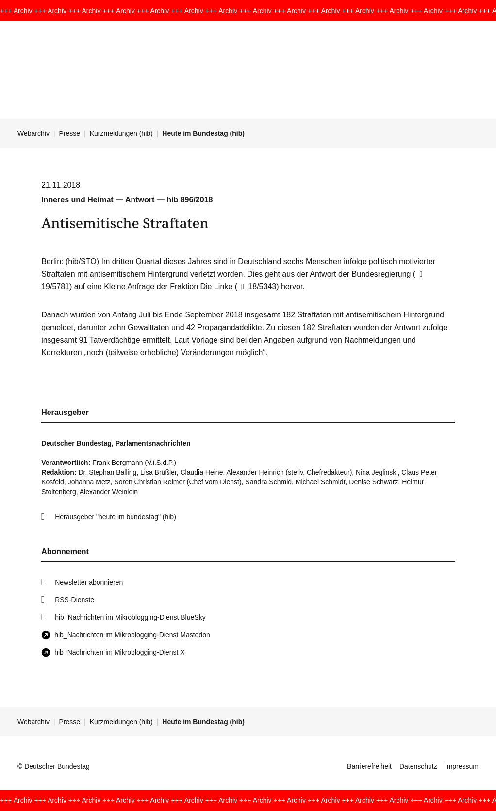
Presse (70, 133)
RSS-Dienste (74, 600)
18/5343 (256, 286)
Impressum (462, 766)
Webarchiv (33, 133)
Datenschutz (418, 766)
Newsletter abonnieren (89, 582)
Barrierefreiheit (369, 766)
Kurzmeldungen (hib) (121, 133)
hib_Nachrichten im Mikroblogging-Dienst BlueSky (130, 617)
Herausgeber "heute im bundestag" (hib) (115, 517)
